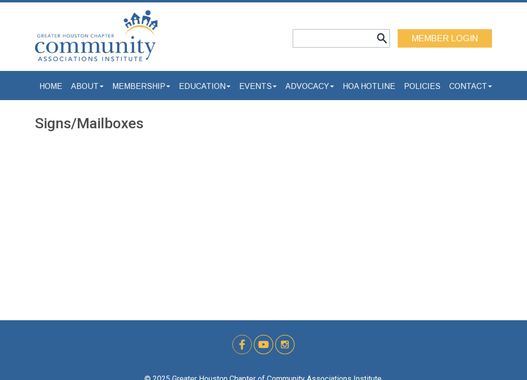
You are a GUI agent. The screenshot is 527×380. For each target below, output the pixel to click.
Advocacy (309, 86)
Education (204, 86)
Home (50, 86)
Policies (422, 86)
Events (258, 86)
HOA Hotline (369, 86)
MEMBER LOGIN (445, 38)
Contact (470, 86)
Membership (141, 86)
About (87, 86)
